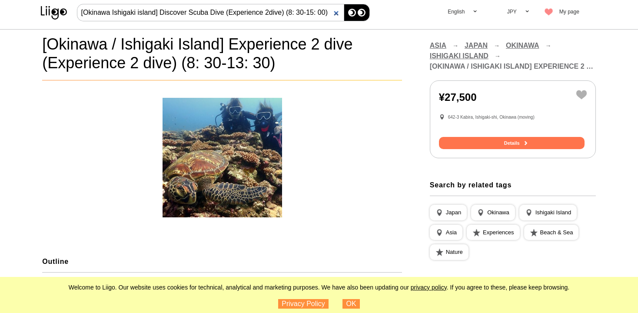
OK (351, 303)
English (456, 12)
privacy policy (429, 287)
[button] (448, 213)
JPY (512, 12)
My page (569, 12)
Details (513, 143)
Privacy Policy (303, 303)
